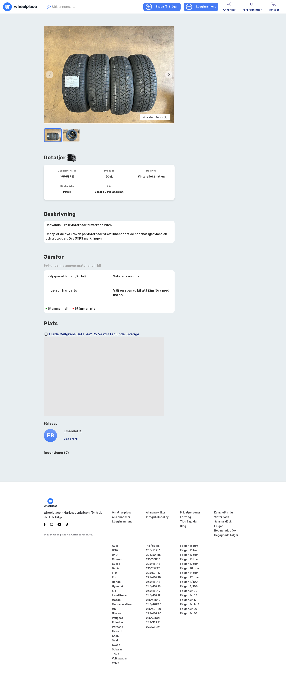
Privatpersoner (190, 512)
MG (114, 609)
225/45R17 (153, 564)
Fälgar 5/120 (188, 609)
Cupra (116, 564)
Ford (115, 577)
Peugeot (117, 618)
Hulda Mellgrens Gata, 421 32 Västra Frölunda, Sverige (94, 334)
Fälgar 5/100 (188, 591)
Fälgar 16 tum (189, 550)
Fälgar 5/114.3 (189, 604)
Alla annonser (121, 517)
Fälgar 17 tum (189, 554)
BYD (115, 554)
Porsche (117, 627)
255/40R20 (153, 609)
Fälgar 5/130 (188, 613)
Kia (114, 591)
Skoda (116, 645)
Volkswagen (120, 658)
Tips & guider (189, 521)
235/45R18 (153, 582)
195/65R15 (153, 545)
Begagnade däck (225, 530)
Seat (115, 640)
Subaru (117, 649)
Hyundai (117, 586)
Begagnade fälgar (226, 535)
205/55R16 (153, 550)
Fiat (114, 573)
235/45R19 (153, 591)
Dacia (116, 568)
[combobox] (94, 7)
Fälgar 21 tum (189, 573)
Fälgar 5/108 (188, 595)
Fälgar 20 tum (189, 568)
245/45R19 (153, 595)
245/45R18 (153, 586)
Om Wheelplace (121, 512)
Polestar (117, 622)
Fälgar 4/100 (189, 582)
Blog (183, 526)
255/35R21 (153, 618)
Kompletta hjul (224, 512)
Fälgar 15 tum (189, 545)
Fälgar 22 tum (189, 577)
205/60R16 (153, 554)
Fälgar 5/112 (188, 600)
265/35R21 (153, 622)
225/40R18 (153, 577)
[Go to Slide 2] (71, 135)
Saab (115, 636)
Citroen (117, 559)
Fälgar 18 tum (189, 559)
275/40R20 (153, 613)
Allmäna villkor (156, 512)
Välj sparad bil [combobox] (58, 276)
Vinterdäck (221, 517)
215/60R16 (153, 559)
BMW (115, 550)
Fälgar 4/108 (189, 586)
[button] (109, 75)
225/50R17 (153, 573)
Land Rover (119, 595)
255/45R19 (153, 600)
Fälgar (218, 526)
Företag (185, 517)
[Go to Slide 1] (53, 135)
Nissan (116, 613)
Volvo (115, 663)
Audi (115, 545)
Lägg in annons (122, 521)
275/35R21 (153, 627)
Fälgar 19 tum (189, 564)
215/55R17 (153, 568)
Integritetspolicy (157, 517)
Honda (116, 582)
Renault (117, 631)
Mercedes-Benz (122, 604)
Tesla (115, 654)
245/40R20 (153, 604)
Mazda (116, 600)
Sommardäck (223, 521)
